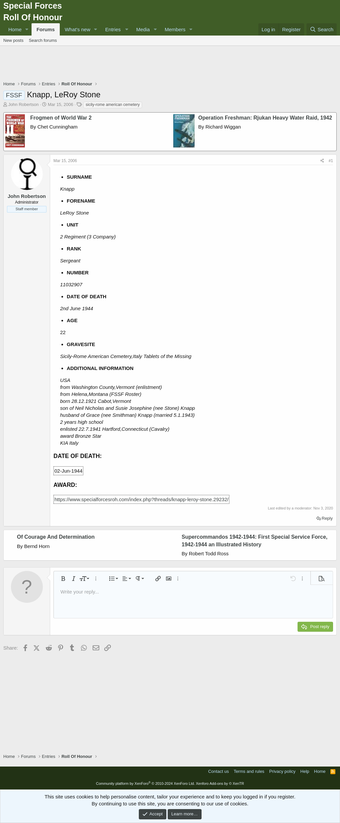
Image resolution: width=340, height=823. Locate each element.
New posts (13, 40)
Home (15, 29)
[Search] (321, 29)
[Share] (322, 161)
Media (143, 29)
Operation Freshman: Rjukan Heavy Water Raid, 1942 (265, 118)
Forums (46, 29)
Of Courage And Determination (56, 537)
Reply (327, 518)
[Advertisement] (170, 64)
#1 (331, 160)
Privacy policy (282, 771)
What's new (77, 29)
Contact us (218, 771)
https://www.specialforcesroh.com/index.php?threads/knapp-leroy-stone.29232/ (141, 499)
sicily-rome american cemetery (113, 104)
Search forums (43, 40)
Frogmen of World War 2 (61, 118)
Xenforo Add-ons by (220, 783)
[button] (27, 29)
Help (304, 771)
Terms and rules (249, 771)
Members (175, 29)
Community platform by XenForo (145, 783)
